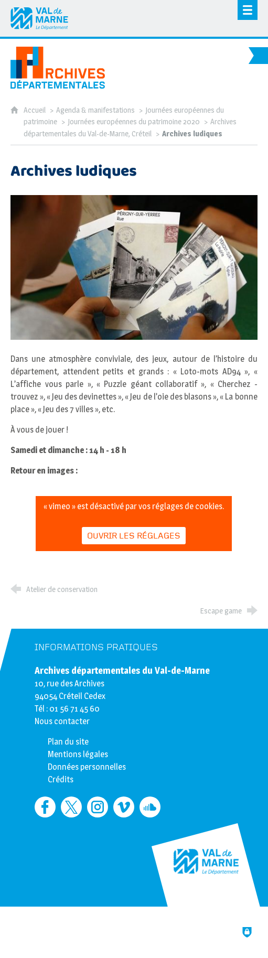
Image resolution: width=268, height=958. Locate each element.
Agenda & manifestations (95, 110)
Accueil (35, 110)
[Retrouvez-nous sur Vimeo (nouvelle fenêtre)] (123, 806)
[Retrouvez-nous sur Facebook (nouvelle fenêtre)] (45, 806)
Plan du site (68, 742)
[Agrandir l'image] (133, 267)
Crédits (60, 779)
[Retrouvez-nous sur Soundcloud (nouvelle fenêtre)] (150, 806)
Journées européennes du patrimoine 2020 (134, 121)
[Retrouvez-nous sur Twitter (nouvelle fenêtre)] (71, 806)
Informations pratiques (96, 647)
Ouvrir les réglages (133, 536)
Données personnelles (87, 767)
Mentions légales (78, 754)
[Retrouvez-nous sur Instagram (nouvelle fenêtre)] (97, 806)
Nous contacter (62, 721)
